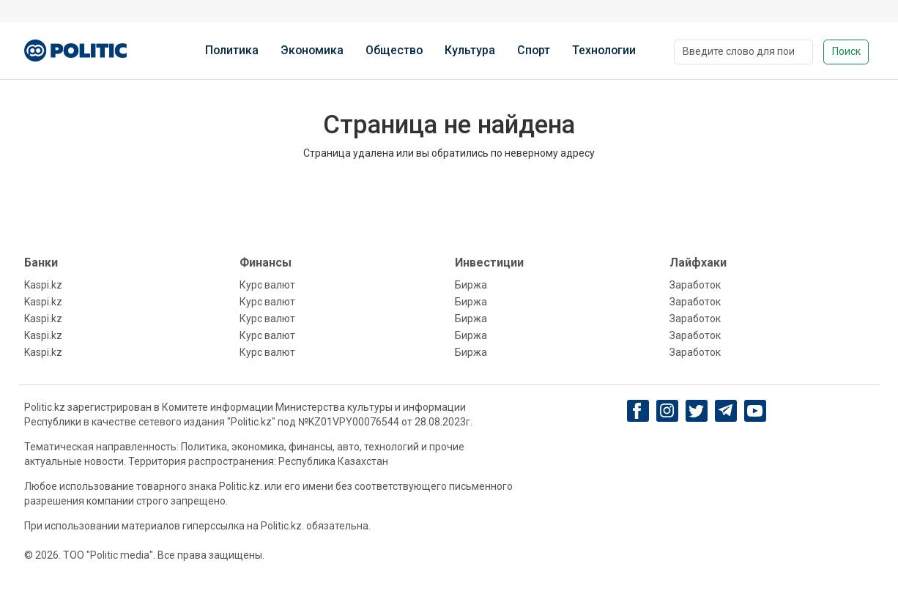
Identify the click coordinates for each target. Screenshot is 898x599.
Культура (470, 50)
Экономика (312, 50)
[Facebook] (637, 411)
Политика (232, 50)
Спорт (533, 50)
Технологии (604, 50)
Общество (394, 50)
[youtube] (754, 411)
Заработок (695, 285)
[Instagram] (667, 410)
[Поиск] (743, 52)
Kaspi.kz (43, 285)
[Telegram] (725, 410)
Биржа (471, 285)
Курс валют (267, 285)
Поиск (846, 51)
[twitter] (696, 411)
